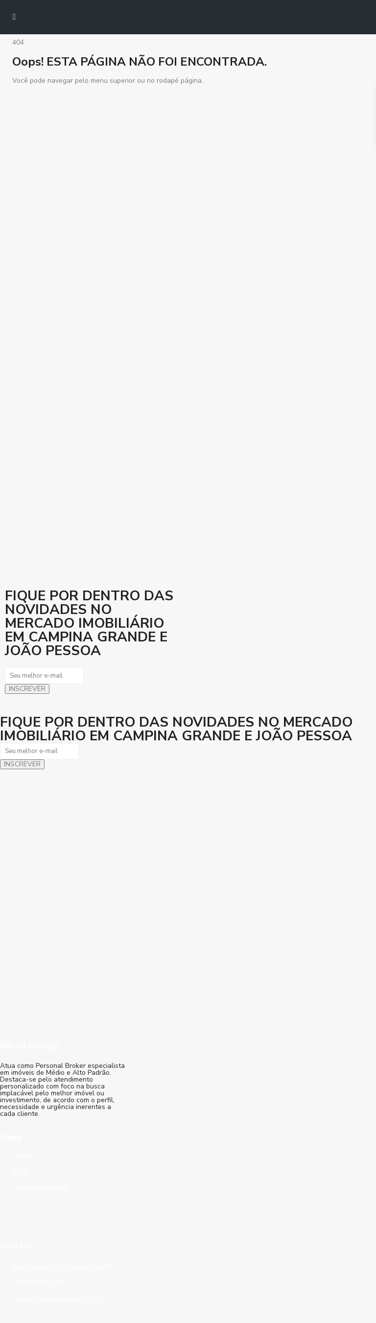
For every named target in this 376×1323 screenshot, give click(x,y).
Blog (20, 1171)
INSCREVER (27, 688)
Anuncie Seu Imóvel (41, 1188)
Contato (24, 1156)
